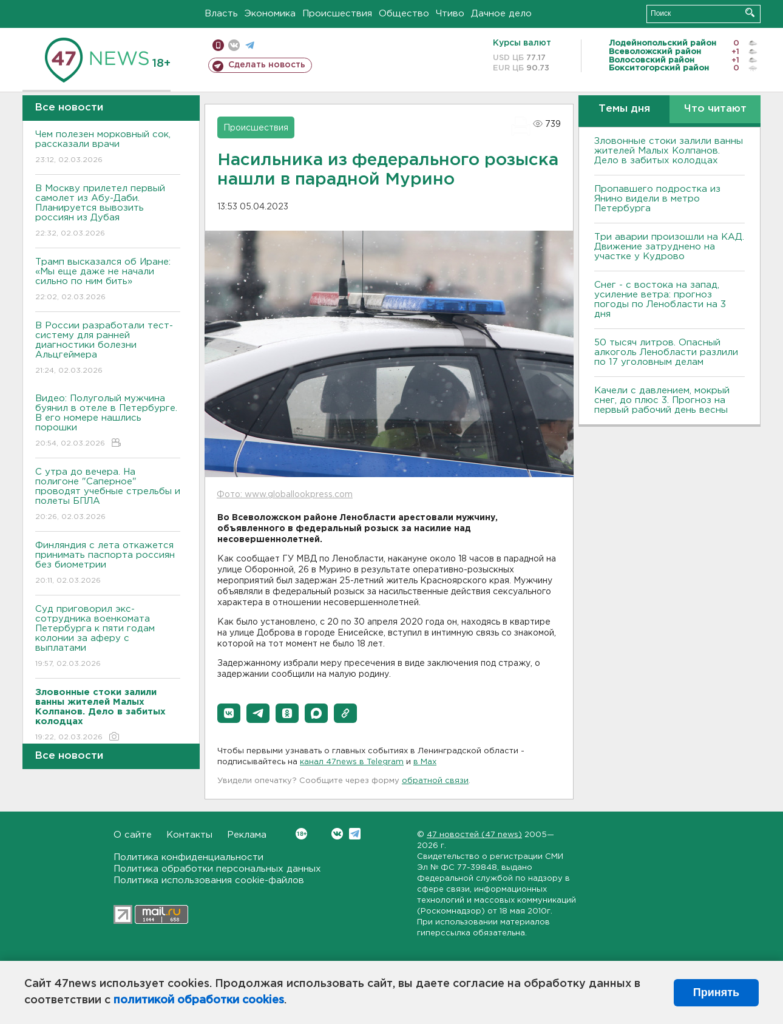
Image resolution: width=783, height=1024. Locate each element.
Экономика (270, 14)
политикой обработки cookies (199, 1000)
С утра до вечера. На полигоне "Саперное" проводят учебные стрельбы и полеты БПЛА (107, 495)
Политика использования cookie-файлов (209, 880)
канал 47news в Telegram (352, 762)
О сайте (133, 835)
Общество (404, 14)
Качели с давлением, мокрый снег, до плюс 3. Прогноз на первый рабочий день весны (662, 400)
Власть (221, 14)
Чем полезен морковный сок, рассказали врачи (107, 148)
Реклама (246, 835)
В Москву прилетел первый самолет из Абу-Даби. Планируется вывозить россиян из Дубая (107, 212)
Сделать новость (266, 65)
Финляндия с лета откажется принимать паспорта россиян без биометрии (107, 563)
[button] (228, 713)
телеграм (250, 45)
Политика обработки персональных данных (217, 869)
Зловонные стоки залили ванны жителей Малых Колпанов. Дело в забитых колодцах (668, 150)
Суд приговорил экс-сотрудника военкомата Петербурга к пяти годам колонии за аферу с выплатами (107, 637)
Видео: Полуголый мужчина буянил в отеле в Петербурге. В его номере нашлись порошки (107, 422)
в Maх (424, 762)
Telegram (355, 833)
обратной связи (435, 781)
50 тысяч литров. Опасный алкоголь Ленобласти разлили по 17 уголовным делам (666, 352)
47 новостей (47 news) (474, 835)
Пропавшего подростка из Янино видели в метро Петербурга (657, 198)
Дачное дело (501, 14)
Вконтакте (301, 833)
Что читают (715, 109)
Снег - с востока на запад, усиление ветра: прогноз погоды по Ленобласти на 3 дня (660, 299)
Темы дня (624, 109)
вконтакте (234, 45)
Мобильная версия (218, 45)
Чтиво (450, 14)
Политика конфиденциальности (188, 857)
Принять (716, 992)
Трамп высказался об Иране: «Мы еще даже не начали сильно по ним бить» (107, 280)
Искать (749, 12)
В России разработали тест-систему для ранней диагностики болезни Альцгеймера (107, 349)
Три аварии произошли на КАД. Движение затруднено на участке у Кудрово (669, 246)
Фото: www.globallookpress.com (285, 494)
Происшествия (337, 14)
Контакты (189, 835)
